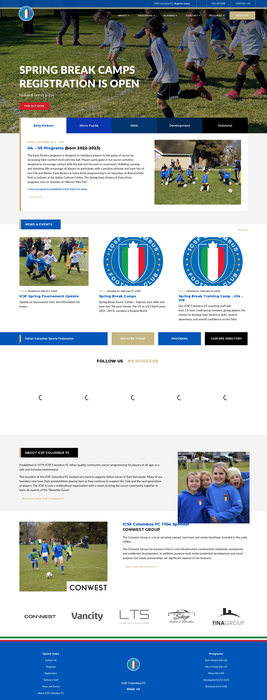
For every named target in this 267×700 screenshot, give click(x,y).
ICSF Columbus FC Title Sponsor (185, 527)
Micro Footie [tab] (89, 125)
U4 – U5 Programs (64, 148)
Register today (133, 338)
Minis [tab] (134, 125)
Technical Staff (50, 680)
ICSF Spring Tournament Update (49, 296)
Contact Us (243, 3)
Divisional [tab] (225, 125)
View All (243, 229)
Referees (216, 15)
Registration (51, 673)
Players (170, 15)
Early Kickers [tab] (44, 125)
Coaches (193, 15)
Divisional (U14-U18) (216, 686)
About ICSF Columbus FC (51, 693)
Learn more (35, 196)
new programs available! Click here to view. (58, 189)
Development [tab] (179, 125)
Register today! (182, 3)
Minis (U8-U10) (216, 673)
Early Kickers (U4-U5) (216, 660)
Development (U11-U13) (216, 680)
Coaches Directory (226, 338)
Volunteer (219, 3)
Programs (146, 15)
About (123, 15)
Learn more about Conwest (141, 566)
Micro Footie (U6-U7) (216, 666)
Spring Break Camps (117, 296)
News (38, 290)
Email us (133, 689)
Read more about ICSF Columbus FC (43, 498)
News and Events (51, 686)
